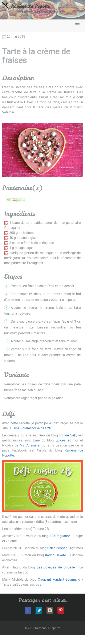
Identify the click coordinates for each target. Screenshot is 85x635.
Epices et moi (67, 440)
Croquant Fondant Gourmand (59, 579)
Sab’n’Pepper (57, 548)
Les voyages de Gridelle (56, 567)
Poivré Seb (67, 435)
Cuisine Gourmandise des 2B (30, 428)
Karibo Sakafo (55, 555)
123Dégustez (60, 536)
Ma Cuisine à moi (33, 445)
